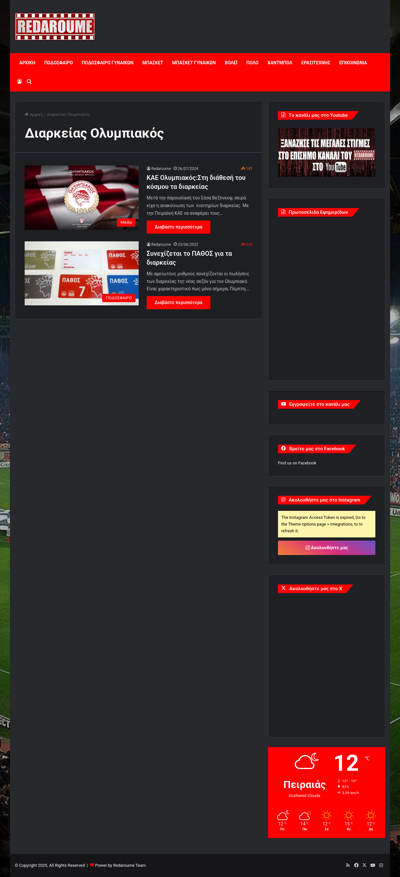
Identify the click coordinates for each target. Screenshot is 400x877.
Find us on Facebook (297, 463)
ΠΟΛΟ (252, 62)
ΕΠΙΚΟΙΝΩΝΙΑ (353, 62)
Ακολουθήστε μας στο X (315, 588)
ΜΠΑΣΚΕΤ (153, 62)
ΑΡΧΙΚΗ (27, 62)
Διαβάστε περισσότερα (178, 226)
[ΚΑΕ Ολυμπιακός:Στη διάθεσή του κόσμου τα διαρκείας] (82, 197)
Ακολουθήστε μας (327, 547)
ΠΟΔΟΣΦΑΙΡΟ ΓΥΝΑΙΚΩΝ (108, 62)
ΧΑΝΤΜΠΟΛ (279, 62)
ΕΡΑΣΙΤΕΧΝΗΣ (315, 62)
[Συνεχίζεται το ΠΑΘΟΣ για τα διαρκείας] (82, 273)
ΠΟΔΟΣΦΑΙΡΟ (58, 62)
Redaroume (161, 168)
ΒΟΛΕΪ (231, 62)
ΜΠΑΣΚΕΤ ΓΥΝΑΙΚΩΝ (194, 62)
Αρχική (34, 114)
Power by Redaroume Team (120, 865)
